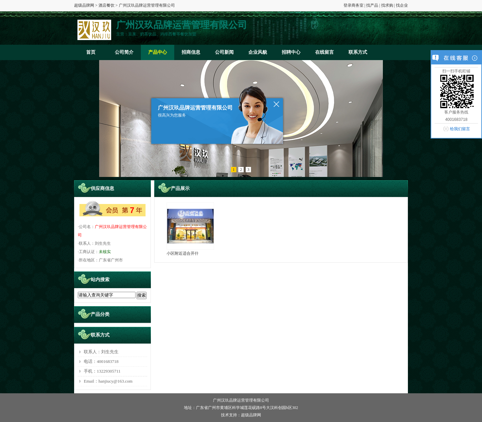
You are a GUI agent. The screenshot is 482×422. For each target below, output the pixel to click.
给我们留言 (460, 129)
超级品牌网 (84, 5)
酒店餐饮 (106, 5)
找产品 (372, 5)
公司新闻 (224, 52)
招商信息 (191, 52)
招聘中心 (291, 52)
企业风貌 (257, 52)
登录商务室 (353, 5)
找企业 (402, 5)
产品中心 (157, 52)
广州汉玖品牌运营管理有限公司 (241, 400)
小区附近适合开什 (183, 253)
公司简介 (124, 52)
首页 (90, 52)
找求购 (387, 5)
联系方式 (357, 52)
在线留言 (324, 52)
